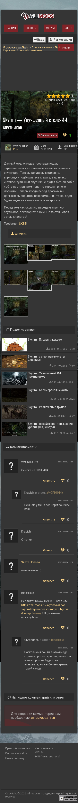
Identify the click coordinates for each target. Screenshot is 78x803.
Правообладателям (17, 748)
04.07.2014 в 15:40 (65, 562)
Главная (11, 28)
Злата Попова (30, 562)
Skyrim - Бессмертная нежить (48, 390)
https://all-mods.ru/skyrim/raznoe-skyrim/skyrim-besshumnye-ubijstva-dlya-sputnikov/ (45, 609)
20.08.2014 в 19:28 (65, 648)
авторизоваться (43, 718)
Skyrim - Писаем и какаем (45, 339)
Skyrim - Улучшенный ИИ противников (44, 375)
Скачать (21, 234)
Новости (31, 28)
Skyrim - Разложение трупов (47, 407)
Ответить (49, 480)
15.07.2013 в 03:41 (65, 531)
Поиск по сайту (14, 758)
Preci (16, 149)
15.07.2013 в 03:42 (65, 501)
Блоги (68, 28)
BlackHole (57, 640)
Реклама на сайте (16, 753)
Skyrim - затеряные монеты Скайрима (46, 358)
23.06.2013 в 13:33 (65, 462)
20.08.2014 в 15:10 (65, 593)
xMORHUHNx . (55, 492)
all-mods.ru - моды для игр (43, 793)
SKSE (22, 223)
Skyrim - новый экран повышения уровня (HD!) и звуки (50, 425)
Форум (50, 28)
